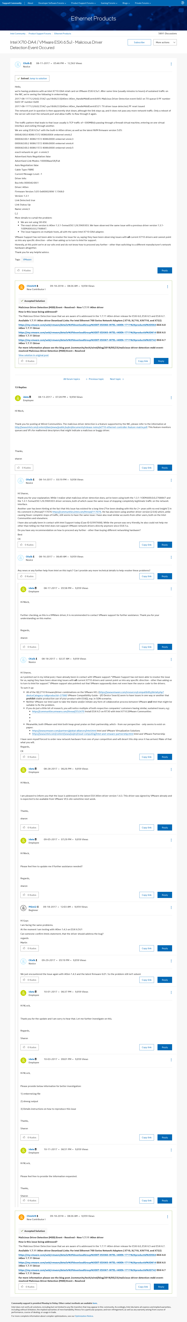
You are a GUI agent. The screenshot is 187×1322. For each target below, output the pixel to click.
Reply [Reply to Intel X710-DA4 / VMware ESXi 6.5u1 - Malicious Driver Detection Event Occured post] (165, 270)
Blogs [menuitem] (125, 2)
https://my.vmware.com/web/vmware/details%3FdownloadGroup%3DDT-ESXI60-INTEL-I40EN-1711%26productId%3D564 (87, 324)
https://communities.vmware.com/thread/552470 (58, 711)
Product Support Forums (40, 33)
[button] (170, 64)
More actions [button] (162, 42)
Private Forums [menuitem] (142, 2)
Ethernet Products (62, 33)
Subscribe (139, 42)
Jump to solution (34, 78)
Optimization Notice (84, 1315)
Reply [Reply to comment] (161, 361)
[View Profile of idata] (27, 397)
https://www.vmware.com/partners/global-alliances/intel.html (64, 730)
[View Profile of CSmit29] (32, 286)
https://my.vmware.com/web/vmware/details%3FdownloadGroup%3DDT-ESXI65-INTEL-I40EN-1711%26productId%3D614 (87, 332)
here (95, 1303)
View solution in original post (34, 355)
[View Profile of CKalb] (27, 63)
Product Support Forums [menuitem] (82, 2)
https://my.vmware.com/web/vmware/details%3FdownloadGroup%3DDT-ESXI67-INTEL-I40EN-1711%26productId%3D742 (87, 340)
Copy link (143, 361)
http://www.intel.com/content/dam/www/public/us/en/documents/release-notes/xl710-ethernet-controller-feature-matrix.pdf (81, 427)
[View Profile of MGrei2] (34, 906)
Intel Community (17, 33)
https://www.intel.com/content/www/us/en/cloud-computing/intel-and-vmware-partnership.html (82, 733)
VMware (27, 259)
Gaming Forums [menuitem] (108, 2)
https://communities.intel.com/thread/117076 (76, 511)
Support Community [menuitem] (11, 3)
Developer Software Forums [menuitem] (51, 2)
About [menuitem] (30, 2)
